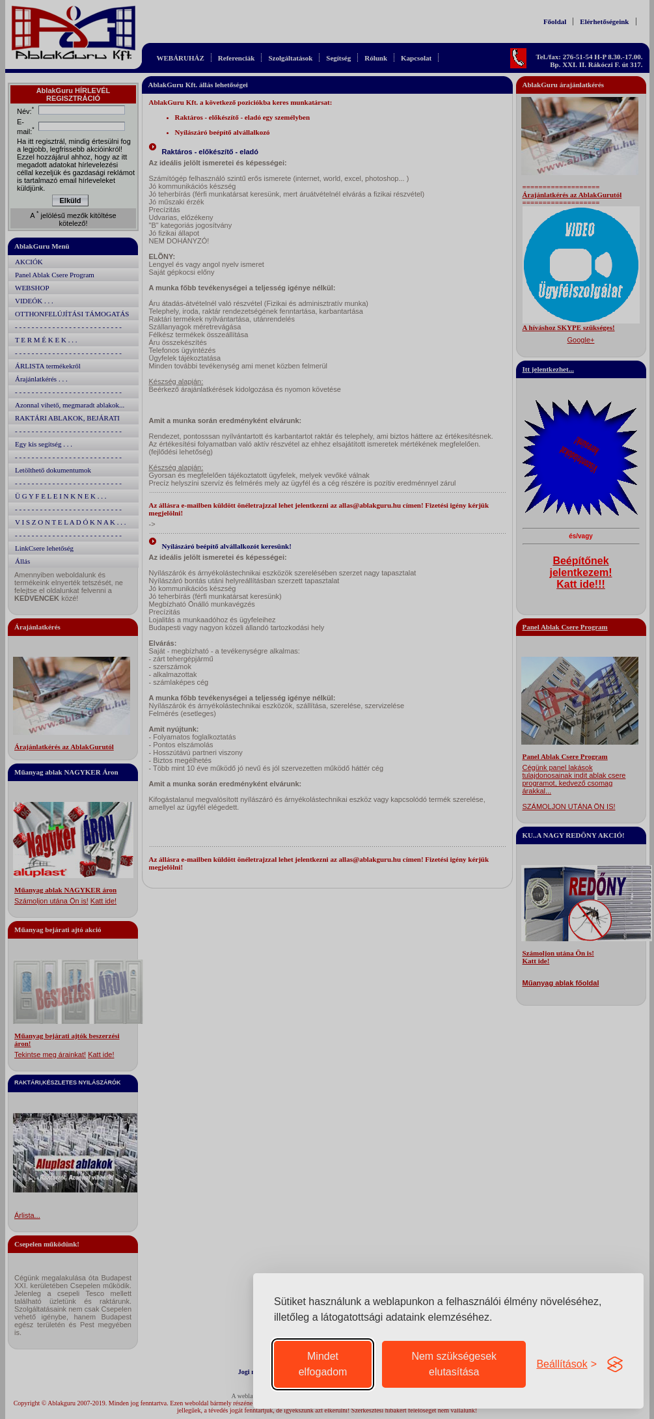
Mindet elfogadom (323, 1364)
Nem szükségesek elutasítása (454, 1364)
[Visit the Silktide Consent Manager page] (615, 1364)
